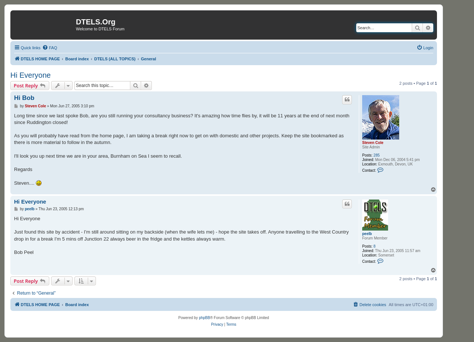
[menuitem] (49, 47)
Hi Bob (24, 97)
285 (377, 155)
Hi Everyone (30, 75)
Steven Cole (372, 143)
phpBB (204, 318)
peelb (367, 234)
